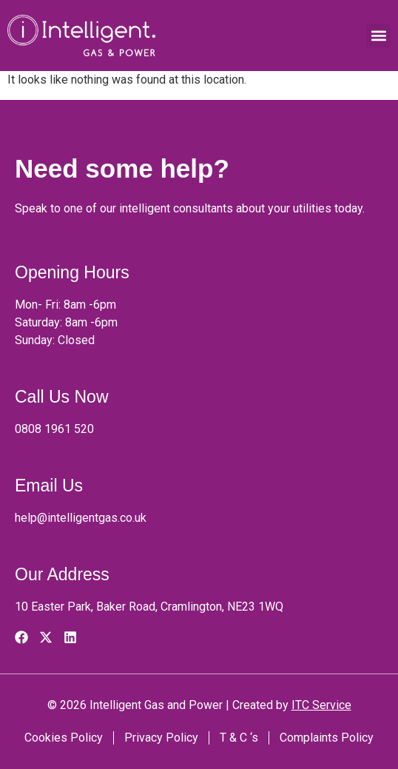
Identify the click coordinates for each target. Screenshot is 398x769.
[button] (378, 36)
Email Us (49, 485)
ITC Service (321, 705)
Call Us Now (62, 396)
